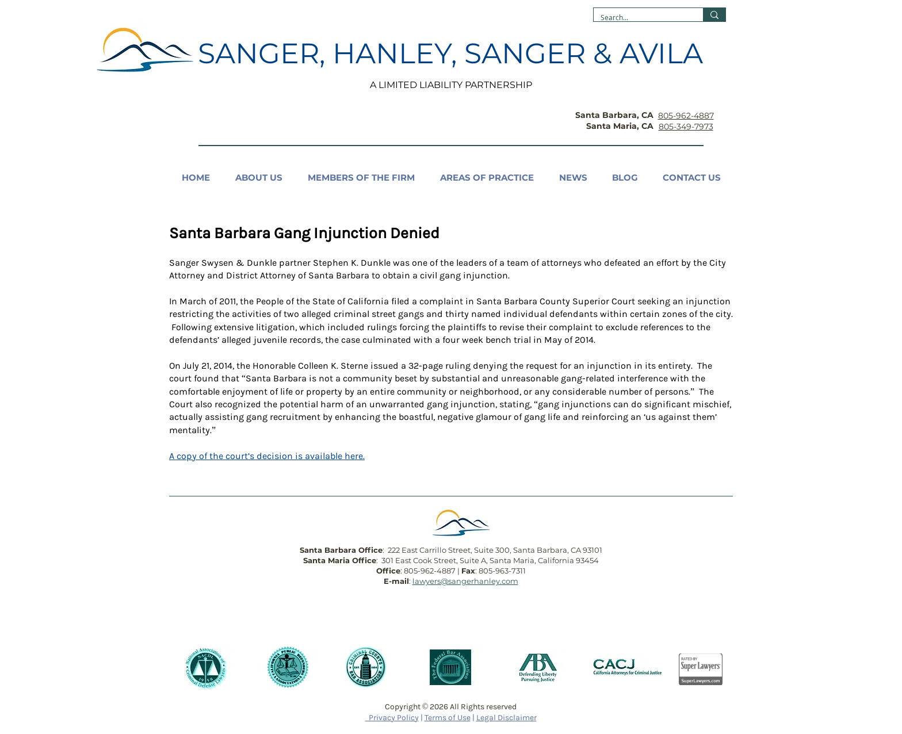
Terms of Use (448, 717)
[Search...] (640, 17)
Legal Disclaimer (506, 717)
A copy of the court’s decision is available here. (267, 455)
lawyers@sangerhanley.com (465, 581)
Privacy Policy (392, 717)
